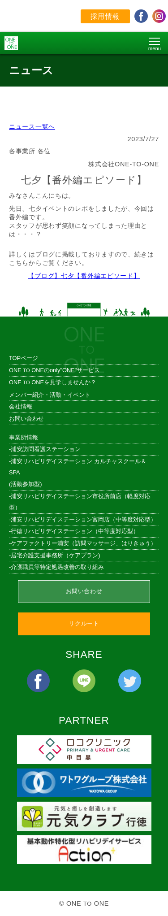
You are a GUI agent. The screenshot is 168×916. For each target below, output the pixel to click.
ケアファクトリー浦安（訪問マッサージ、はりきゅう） (83, 543)
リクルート (84, 623)
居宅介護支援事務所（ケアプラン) (55, 555)
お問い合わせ (26, 418)
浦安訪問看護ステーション (46, 449)
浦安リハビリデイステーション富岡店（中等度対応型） (83, 519)
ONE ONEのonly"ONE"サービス (54, 370)
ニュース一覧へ (32, 126)
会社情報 (20, 406)
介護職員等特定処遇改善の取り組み (57, 567)
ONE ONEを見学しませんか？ (52, 382)
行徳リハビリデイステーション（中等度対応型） (75, 531)
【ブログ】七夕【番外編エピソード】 (84, 275)
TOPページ (23, 358)
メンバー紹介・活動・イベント (49, 394)
